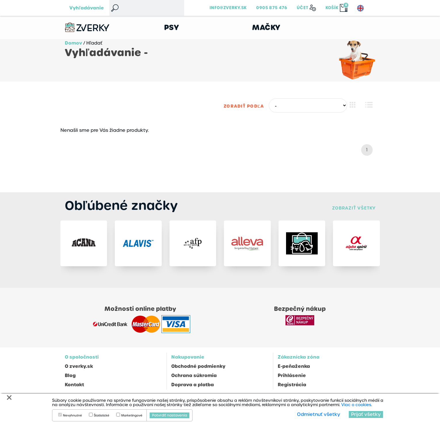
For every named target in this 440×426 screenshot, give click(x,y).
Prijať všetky (366, 414)
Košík (332, 8)
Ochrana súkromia (194, 375)
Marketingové (131, 415)
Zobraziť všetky (353, 208)
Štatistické (101, 415)
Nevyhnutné (72, 415)
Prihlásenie (292, 375)
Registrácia (292, 384)
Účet (302, 8)
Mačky (266, 27)
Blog (70, 375)
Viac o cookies (356, 404)
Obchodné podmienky (198, 366)
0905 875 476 (271, 8)
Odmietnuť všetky (318, 414)
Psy (171, 27)
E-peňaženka (294, 366)
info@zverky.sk (228, 8)
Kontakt (74, 384)
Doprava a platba (192, 384)
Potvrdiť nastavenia (169, 415)
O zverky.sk (79, 366)
